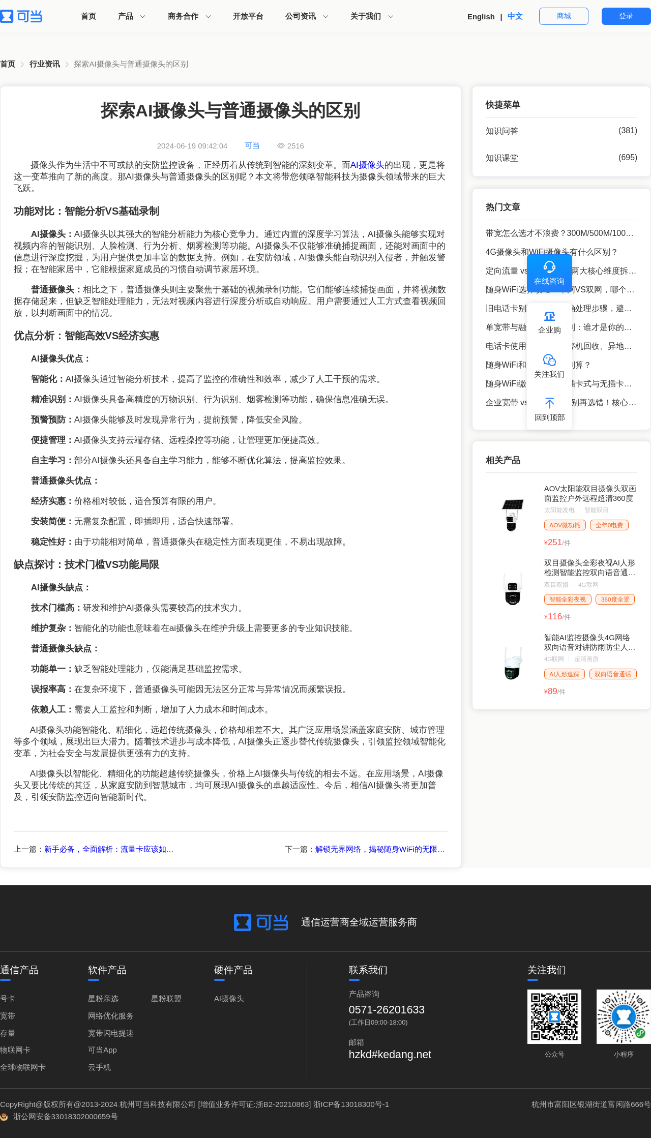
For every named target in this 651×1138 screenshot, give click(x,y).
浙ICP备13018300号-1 (351, 1104)
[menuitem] (88, 16)
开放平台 (248, 16)
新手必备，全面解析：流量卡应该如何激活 (116, 849)
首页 (88, 16)
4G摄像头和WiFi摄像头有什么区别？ (552, 252)
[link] (7, 64)
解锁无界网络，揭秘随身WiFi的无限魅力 (384, 849)
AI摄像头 (367, 165)
